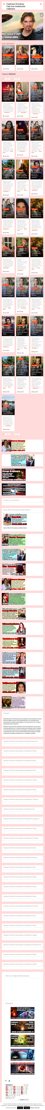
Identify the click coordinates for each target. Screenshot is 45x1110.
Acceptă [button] (20, 1107)
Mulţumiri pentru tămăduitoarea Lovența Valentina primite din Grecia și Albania (8, 135)
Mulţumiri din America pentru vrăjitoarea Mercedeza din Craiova (36, 135)
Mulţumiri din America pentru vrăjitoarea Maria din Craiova (36, 252)
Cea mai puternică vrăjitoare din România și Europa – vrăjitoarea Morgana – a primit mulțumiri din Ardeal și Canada (37, 94)
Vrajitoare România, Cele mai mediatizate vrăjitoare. (15, 6)
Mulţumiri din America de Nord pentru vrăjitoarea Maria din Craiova (36, 214)
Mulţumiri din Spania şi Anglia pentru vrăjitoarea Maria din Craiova (22, 175)
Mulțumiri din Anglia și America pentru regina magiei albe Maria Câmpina (36, 371)
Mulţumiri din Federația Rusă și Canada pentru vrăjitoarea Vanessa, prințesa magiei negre (8, 95)
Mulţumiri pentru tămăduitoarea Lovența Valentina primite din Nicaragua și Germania (36, 173)
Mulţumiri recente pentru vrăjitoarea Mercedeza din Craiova (8, 214)
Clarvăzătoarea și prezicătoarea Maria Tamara (22, 61)
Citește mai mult (34, 1107)
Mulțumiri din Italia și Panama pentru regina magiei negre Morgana (22, 292)
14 (15, 78)
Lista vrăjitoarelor (8, 43)
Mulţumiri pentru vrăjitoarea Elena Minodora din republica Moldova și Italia (8, 174)
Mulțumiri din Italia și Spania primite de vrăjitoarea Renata (8, 252)
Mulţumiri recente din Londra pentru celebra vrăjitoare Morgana (36, 292)
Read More (7, 112)
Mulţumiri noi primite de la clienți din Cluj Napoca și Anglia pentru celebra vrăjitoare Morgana (8, 291)
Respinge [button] (27, 1107)
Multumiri (6, 89)
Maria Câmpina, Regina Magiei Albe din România (36, 61)
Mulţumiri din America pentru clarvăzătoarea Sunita (21, 97)
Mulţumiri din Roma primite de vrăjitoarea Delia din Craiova (21, 214)
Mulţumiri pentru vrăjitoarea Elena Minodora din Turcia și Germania (8, 410)
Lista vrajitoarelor (7, 55)
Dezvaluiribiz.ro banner (17, 33)
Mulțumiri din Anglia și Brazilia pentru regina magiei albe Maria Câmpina (22, 331)
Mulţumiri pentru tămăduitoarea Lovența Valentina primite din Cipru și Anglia (8, 331)
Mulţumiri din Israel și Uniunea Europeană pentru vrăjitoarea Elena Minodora (8, 371)
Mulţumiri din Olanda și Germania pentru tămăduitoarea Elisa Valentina (21, 135)
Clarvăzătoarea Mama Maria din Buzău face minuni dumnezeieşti (8, 60)
